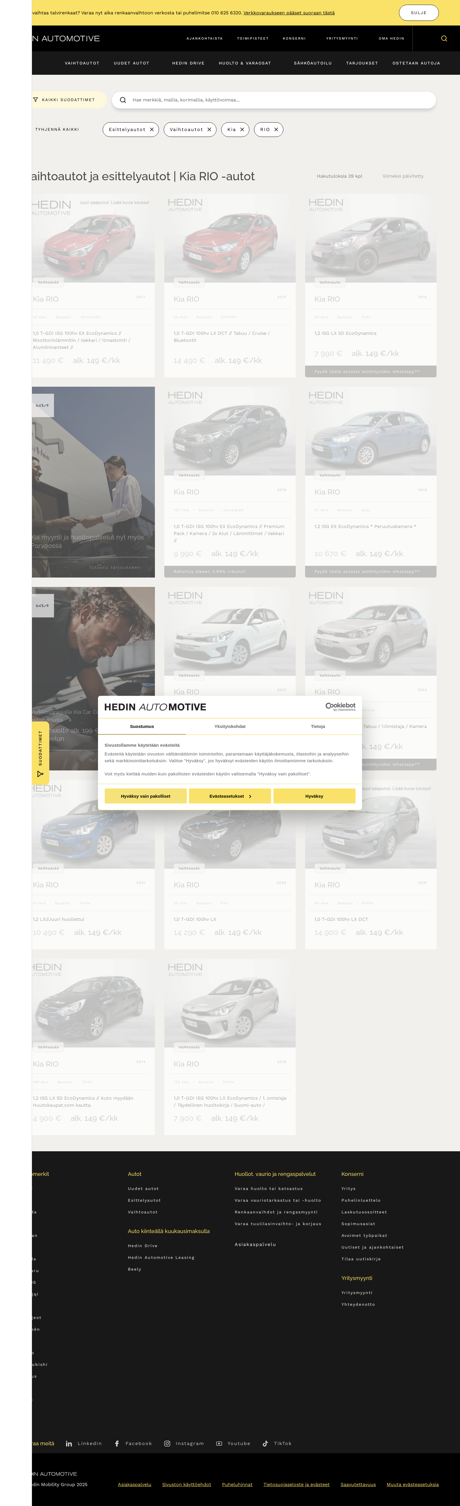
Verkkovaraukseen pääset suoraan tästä (289, 13)
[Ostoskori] (426, 38)
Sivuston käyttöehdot (186, 1484)
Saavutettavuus (358, 1484)
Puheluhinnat (237, 1484)
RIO (265, 129)
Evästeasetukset (230, 796)
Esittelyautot (127, 129)
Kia (231, 129)
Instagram (190, 1443)
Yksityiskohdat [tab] (230, 726)
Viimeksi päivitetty (403, 176)
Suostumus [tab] (142, 726)
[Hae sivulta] (443, 38)
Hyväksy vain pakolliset (145, 796)
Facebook (139, 1443)
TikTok (283, 1443)
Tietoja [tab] (318, 726)
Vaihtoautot (186, 129)
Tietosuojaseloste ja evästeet (296, 1484)
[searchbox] (280, 100)
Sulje (419, 12)
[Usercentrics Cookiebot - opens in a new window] (330, 706)
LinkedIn (90, 1443)
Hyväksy (314, 796)
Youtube (239, 1443)
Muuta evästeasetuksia (413, 1484)
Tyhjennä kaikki (57, 129)
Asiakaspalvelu (261, 1244)
